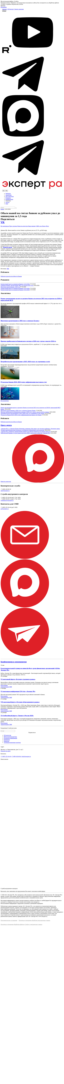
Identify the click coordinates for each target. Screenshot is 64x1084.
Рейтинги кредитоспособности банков (11, 276)
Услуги (7, 202)
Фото (47, 226)
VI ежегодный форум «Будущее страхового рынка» (18, 679)
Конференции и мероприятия (14, 662)
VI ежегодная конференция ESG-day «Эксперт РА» (18, 691)
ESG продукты (10, 196)
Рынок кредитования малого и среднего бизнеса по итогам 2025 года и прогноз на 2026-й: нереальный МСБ (30, 407)
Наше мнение (31, 226)
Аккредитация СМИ (6, 686)
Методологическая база (10, 736)
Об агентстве (7, 735)
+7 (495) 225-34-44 (6, 756)
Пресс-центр (6, 425)
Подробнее (4, 7)
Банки (2, 209)
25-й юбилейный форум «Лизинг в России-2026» (17, 715)
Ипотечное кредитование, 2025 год (10, 287)
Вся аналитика (5, 400)
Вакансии (6, 741)
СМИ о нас (39, 226)
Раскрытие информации (10, 738)
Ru (6, 190)
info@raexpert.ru (26, 756)
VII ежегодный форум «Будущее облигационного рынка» (20, 702)
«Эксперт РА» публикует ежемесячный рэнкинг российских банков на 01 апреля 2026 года (26, 431)
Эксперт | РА (5, 9)
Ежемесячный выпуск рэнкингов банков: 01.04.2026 (15, 284)
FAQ (7, 203)
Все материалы (5, 226)
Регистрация (4, 685)
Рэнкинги (8, 198)
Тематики (8, 200)
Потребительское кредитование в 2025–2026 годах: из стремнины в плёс (25, 361)
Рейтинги (8, 193)
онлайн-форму (41, 891)
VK (3, 222)
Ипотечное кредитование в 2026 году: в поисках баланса (20, 321)
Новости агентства (22, 226)
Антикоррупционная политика (12, 742)
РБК (8, 268)
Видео (44, 226)
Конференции (9, 199)
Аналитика (9, 195)
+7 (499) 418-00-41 (16, 756)
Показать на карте (6, 751)
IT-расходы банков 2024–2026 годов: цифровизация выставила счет (24, 382)
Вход (4, 10)
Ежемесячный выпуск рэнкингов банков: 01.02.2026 (15, 290)
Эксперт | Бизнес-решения (16, 9)
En (3, 190)
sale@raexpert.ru (5, 490)
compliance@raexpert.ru (7, 500)
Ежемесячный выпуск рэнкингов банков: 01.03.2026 (15, 288)
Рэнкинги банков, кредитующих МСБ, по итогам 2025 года (17, 285)
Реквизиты (7, 739)
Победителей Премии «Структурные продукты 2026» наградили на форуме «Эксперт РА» (25, 433)
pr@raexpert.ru (5, 508)
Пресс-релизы (13, 226)
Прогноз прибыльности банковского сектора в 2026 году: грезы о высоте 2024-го (28, 341)
